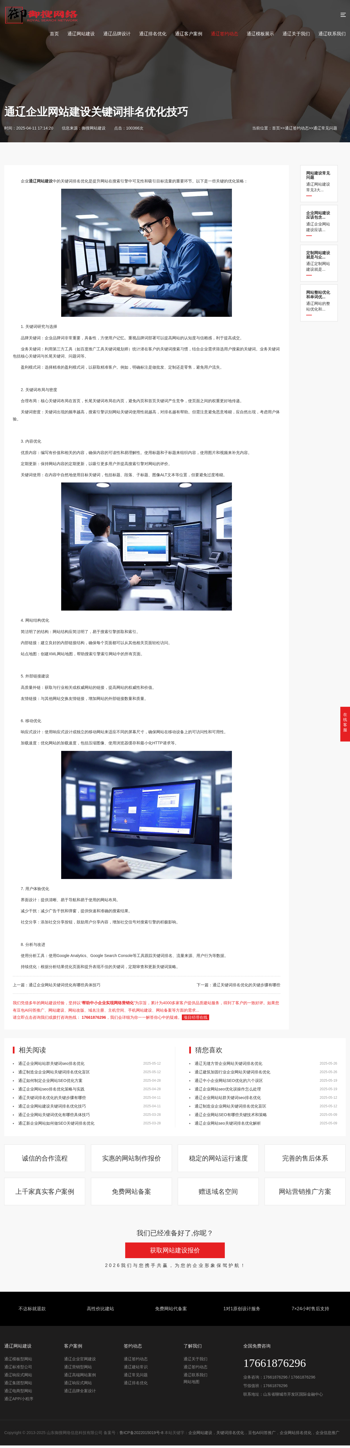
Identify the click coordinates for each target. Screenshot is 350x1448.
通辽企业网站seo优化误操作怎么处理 (228, 1089)
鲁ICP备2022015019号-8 (142, 1435)
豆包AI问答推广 (262, 1435)
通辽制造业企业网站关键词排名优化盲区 (54, 1072)
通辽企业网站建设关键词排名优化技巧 (52, 1106)
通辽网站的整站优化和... (319, 300)
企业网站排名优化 (296, 1435)
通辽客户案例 (188, 33)
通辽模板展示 (260, 33)
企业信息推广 (328, 1435)
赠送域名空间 (218, 1194)
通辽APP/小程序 (18, 1401)
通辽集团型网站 (18, 1385)
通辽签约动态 (224, 33)
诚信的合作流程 (45, 1159)
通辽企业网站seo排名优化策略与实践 (51, 1089)
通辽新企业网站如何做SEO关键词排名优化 (56, 1123)
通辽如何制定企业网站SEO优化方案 (50, 1080)
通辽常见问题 (325, 128)
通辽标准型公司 (18, 1369)
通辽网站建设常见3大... (319, 181)
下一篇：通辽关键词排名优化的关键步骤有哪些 (238, 985)
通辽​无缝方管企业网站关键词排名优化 (228, 1063)
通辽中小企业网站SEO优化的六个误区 (229, 1080)
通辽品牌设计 (117, 33)
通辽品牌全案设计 (80, 1393)
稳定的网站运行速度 (218, 1159)
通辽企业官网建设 (80, 1361)
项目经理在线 (195, 1017)
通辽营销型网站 (78, 1369)
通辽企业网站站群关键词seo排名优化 (51, 1063)
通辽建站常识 (136, 1369)
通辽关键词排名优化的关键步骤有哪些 (52, 1097)
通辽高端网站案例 (80, 1377)
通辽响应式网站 (18, 1377)
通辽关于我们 (296, 33)
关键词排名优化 (230, 1435)
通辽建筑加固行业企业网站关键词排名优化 (232, 1072)
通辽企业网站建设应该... (319, 221)
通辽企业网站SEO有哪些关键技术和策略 (231, 1114)
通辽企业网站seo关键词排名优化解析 (228, 1123)
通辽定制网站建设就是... (319, 261)
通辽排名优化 (152, 33)
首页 (54, 33)
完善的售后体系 (305, 1159)
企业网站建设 (201, 1435)
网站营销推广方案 (305, 1194)
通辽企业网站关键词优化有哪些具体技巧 (54, 1114)
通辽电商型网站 (18, 1393)
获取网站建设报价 (175, 1252)
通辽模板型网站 (18, 1361)
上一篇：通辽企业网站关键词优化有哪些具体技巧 (56, 985)
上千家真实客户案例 (45, 1194)
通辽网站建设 (81, 33)
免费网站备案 (131, 1194)
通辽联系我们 (332, 33)
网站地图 (191, 1384)
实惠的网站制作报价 (131, 1159)
